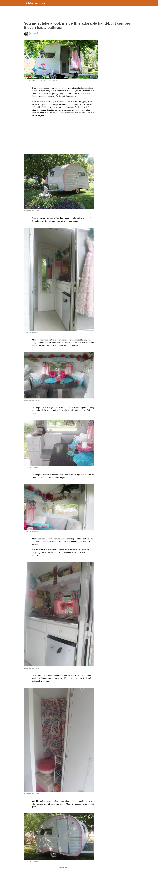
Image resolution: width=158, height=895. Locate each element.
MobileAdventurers (35, 3)
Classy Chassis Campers (32, 210)
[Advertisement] (79, 14)
